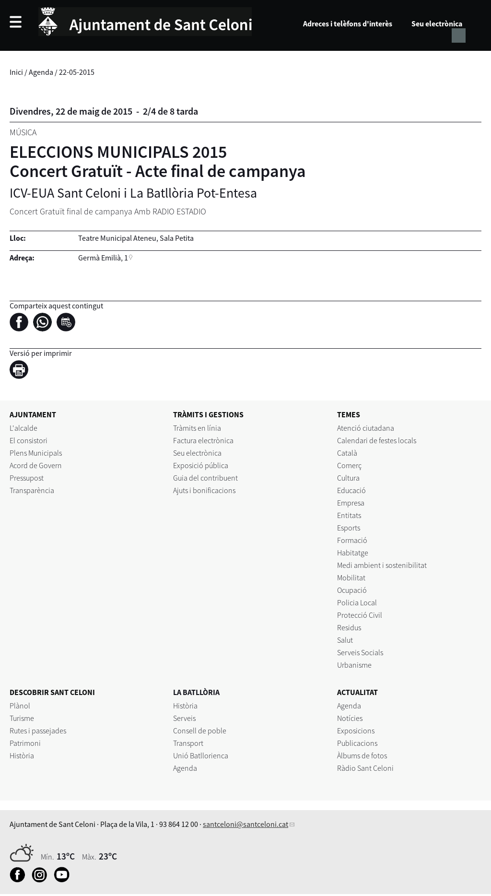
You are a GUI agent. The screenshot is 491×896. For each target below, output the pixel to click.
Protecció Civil (359, 615)
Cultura (348, 478)
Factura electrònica (203, 440)
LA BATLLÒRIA (196, 692)
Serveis (184, 718)
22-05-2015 (76, 72)
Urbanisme (354, 665)
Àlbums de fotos (362, 755)
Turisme (22, 718)
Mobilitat (351, 577)
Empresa (350, 502)
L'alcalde (23, 428)
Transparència (32, 490)
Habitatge (352, 552)
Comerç (349, 465)
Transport (188, 743)
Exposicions (355, 730)
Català (347, 453)
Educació (351, 490)
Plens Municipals (36, 453)
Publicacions (357, 743)
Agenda (41, 72)
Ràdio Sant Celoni (365, 768)
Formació (352, 540)
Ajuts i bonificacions (204, 490)
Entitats (349, 515)
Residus (349, 627)
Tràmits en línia (197, 428)
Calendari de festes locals (376, 440)
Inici (16, 72)
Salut (345, 640)
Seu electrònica (436, 23)
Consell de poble (199, 730)
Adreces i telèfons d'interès (347, 23)
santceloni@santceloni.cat (245, 824)
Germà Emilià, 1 (103, 257)
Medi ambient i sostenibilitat (382, 565)
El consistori (28, 440)
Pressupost (27, 478)
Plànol (20, 705)
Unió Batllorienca (200, 755)
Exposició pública (200, 465)
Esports (348, 527)
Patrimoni (25, 743)
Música (23, 132)
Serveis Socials (360, 652)
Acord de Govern (36, 465)
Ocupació (352, 590)
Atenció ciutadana (365, 428)
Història (22, 755)
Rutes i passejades (38, 730)
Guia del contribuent (205, 478)
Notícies (349, 718)
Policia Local (357, 602)
